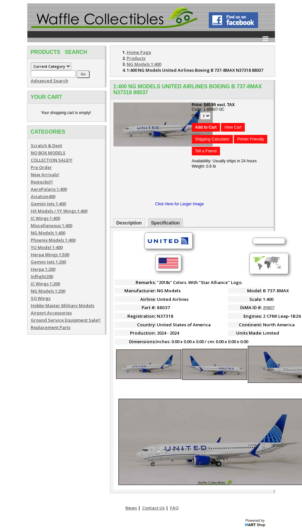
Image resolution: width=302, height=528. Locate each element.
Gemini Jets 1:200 (48, 262)
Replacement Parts (50, 327)
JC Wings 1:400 (45, 218)
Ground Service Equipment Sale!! (66, 320)
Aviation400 (43, 196)
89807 (269, 307)
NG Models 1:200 (48, 291)
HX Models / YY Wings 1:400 (59, 211)
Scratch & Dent (46, 145)
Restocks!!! (42, 182)
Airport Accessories (51, 313)
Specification (165, 222)
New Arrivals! (45, 175)
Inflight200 (42, 276)
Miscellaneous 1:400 (51, 225)
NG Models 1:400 (48, 233)
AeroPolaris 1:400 (49, 189)
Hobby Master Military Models (62, 305)
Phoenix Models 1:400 (53, 240)
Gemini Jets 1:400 (48, 204)
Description (129, 222)
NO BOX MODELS (48, 153)
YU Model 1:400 (47, 247)
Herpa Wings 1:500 (50, 255)
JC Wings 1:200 (45, 284)
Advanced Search (49, 81)
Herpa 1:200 (43, 269)
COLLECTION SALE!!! (51, 160)
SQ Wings (41, 298)
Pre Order (41, 167)
